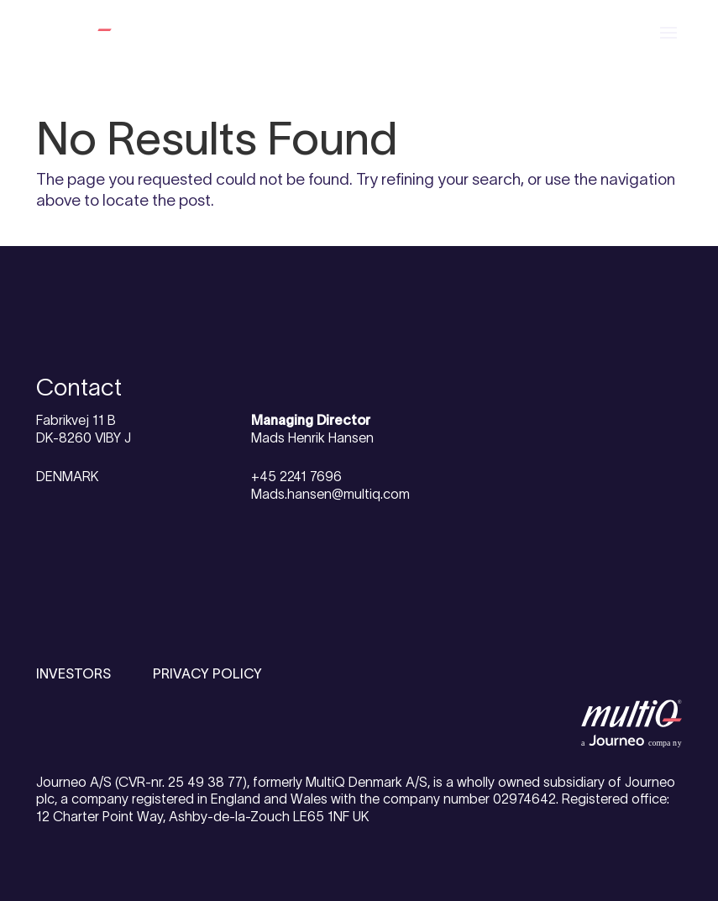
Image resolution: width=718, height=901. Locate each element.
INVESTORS (73, 673)
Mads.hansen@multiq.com (330, 493)
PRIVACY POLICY (207, 673)
